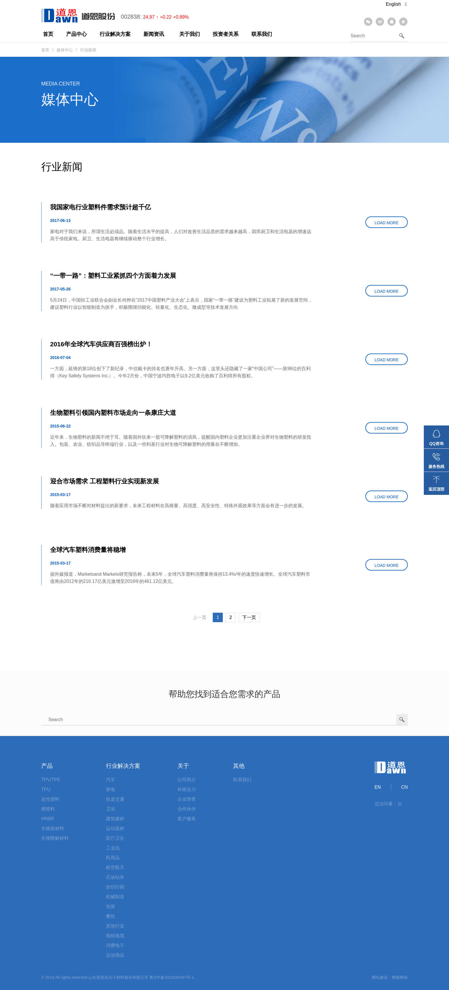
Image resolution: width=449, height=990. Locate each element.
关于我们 (189, 34)
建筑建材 (115, 818)
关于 (183, 766)
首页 (48, 34)
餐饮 (110, 916)
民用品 (113, 857)
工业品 (113, 847)
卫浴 (110, 809)
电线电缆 (115, 935)
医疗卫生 (115, 838)
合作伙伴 (187, 809)
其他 (239, 766)
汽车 (110, 779)
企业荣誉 (187, 799)
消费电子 (115, 945)
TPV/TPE (50, 779)
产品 (47, 766)
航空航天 (115, 867)
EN (378, 787)
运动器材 (115, 828)
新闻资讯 (153, 34)
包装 (110, 906)
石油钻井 (115, 877)
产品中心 (76, 34)
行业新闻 (88, 50)
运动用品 (115, 955)
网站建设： (382, 977)
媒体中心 (65, 50)
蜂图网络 (400, 977)
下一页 (249, 617)
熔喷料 (48, 809)
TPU (45, 789)
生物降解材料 (55, 838)
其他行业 (115, 925)
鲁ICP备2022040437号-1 (171, 977)
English (396, 4)
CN (404, 787)
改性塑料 (50, 799)
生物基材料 (52, 828)
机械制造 (115, 896)
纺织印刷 (115, 886)
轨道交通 (115, 799)
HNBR (47, 818)
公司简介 (187, 779)
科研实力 (187, 789)
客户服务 (187, 818)
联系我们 (261, 34)
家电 (110, 789)
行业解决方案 (115, 34)
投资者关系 (226, 34)
